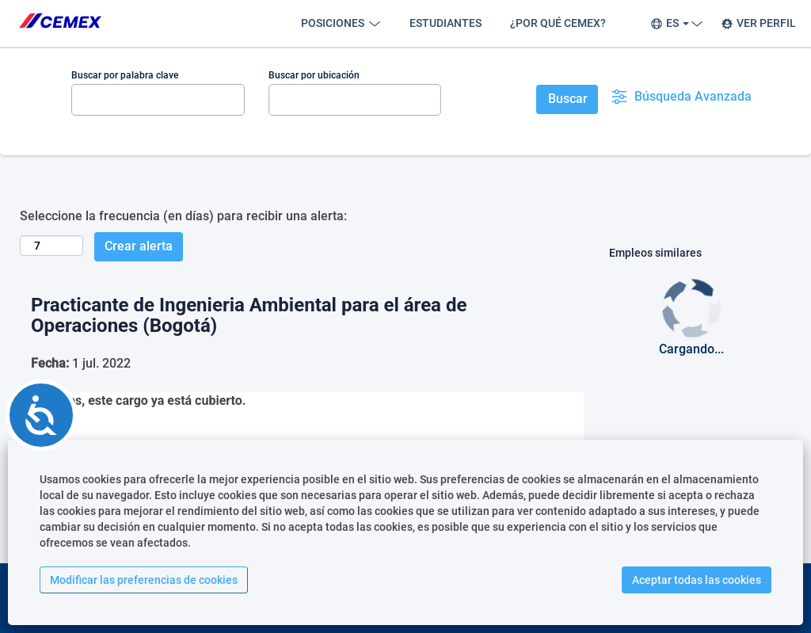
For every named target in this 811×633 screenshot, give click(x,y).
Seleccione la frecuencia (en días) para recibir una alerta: (183, 215)
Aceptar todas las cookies (696, 580)
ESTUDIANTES (445, 23)
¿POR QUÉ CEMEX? (558, 23)
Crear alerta (139, 246)
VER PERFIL (758, 23)
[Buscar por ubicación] (355, 100)
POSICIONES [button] (341, 23)
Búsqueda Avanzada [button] (681, 96)
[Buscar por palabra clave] (158, 100)
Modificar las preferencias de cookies (144, 580)
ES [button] (674, 23)
